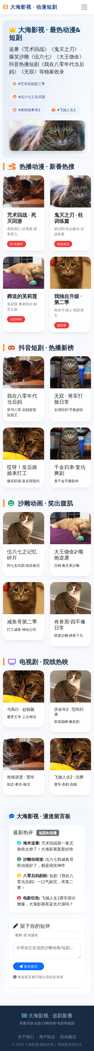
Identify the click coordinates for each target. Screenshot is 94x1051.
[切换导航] (84, 7)
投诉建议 (68, 1036)
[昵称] (47, 935)
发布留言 (28, 966)
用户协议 (47, 1036)
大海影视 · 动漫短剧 (30, 7)
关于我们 (26, 1036)
